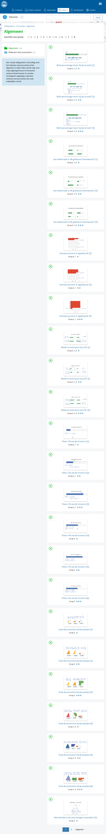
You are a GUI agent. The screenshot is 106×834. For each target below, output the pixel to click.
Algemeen (30, 26)
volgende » (79, 829)
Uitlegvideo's (9, 26)
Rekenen (13, 17)
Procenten (20, 26)
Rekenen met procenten (20, 52)
